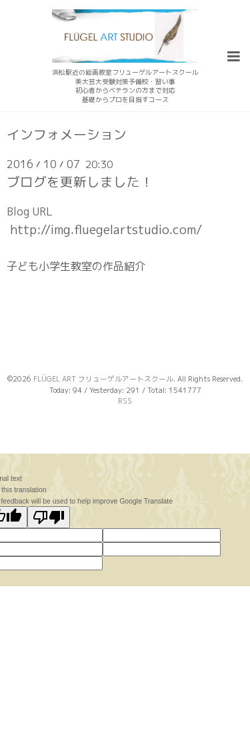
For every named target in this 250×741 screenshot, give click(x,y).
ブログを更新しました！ (80, 182)
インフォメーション (67, 134)
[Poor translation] (48, 517)
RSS (125, 401)
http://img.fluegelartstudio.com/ (106, 229)
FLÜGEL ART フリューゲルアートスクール (103, 379)
